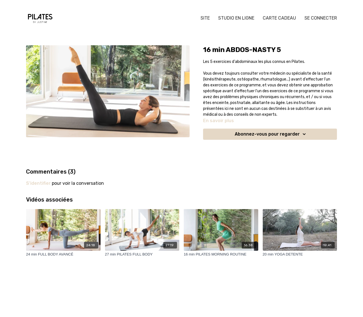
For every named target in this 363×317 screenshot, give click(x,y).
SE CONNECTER (320, 18)
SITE (205, 18)
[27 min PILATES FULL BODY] (142, 254)
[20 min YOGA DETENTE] (300, 254)
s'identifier (38, 183)
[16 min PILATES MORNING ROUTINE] (221, 254)
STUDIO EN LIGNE (236, 18)
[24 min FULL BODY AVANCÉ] (63, 254)
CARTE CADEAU (279, 18)
